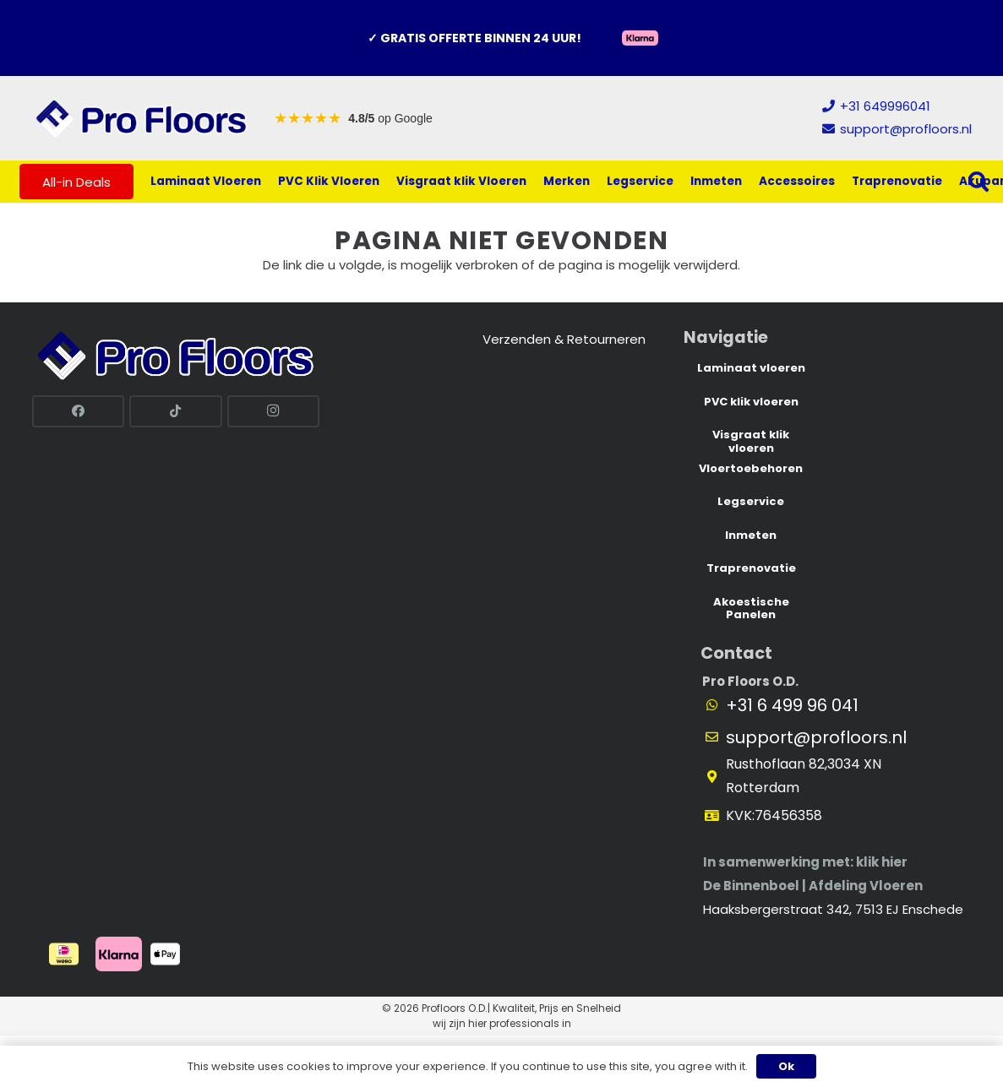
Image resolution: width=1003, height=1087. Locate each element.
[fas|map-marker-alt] (720, 777)
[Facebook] (78, 411)
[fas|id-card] (720, 816)
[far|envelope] (720, 737)
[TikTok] (175, 411)
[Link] (142, 118)
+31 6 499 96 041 (792, 705)
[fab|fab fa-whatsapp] (720, 705)
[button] (979, 181)
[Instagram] (273, 411)
